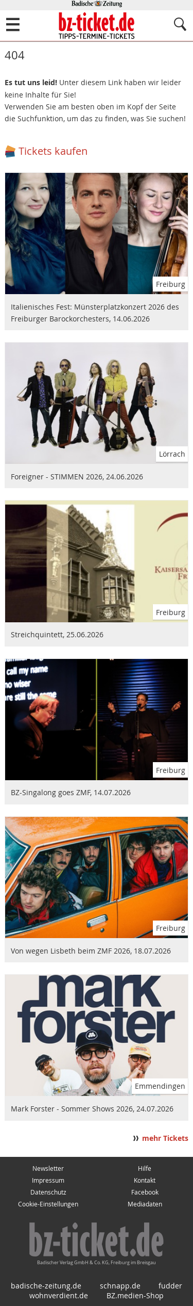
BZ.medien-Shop (135, 1295)
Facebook (145, 1192)
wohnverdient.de (58, 1295)
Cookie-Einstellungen (48, 1204)
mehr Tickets (165, 1138)
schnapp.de (120, 1286)
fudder (170, 1286)
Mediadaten (145, 1204)
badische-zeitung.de (46, 1286)
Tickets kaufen (53, 151)
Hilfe (144, 1168)
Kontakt (144, 1180)
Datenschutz (48, 1192)
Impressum (48, 1180)
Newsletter (48, 1168)
